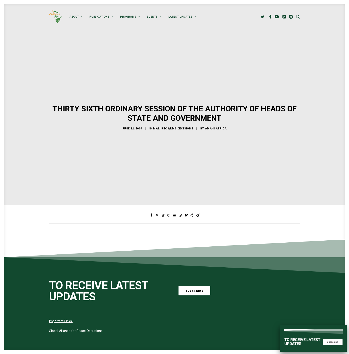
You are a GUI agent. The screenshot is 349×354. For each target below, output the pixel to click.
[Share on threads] (163, 199)
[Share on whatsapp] (180, 199)
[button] (263, 16)
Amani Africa (216, 120)
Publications (101, 16)
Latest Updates (182, 16)
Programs (130, 16)
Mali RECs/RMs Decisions (173, 120)
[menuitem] (75, 16)
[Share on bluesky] (186, 199)
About (75, 16)
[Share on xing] (192, 199)
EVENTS (154, 16)
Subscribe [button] (194, 274)
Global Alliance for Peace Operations (76, 315)
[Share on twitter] (157, 199)
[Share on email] (197, 199)
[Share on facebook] (151, 199)
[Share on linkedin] (174, 199)
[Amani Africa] (55, 16)
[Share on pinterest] (168, 199)
